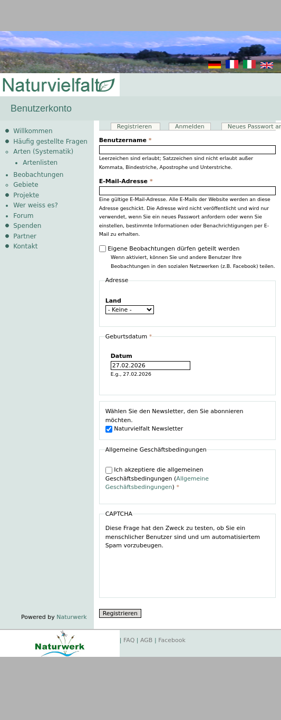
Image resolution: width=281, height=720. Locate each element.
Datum (121, 356)
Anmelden (190, 126)
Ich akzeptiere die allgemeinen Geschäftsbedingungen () (157, 478)
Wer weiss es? (35, 205)
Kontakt (25, 246)
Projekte (26, 195)
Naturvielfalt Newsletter (148, 428)
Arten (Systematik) (43, 151)
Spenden (27, 225)
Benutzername (125, 140)
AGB (146, 640)
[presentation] (185, 571)
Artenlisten (40, 162)
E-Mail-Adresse (126, 181)
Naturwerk (71, 617)
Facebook (172, 640)
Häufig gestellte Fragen (50, 141)
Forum (23, 215)
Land (113, 300)
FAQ (128, 640)
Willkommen (32, 131)
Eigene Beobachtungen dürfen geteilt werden (173, 248)
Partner (24, 236)
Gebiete (25, 184)
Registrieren (138, 126)
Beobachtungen (38, 174)
